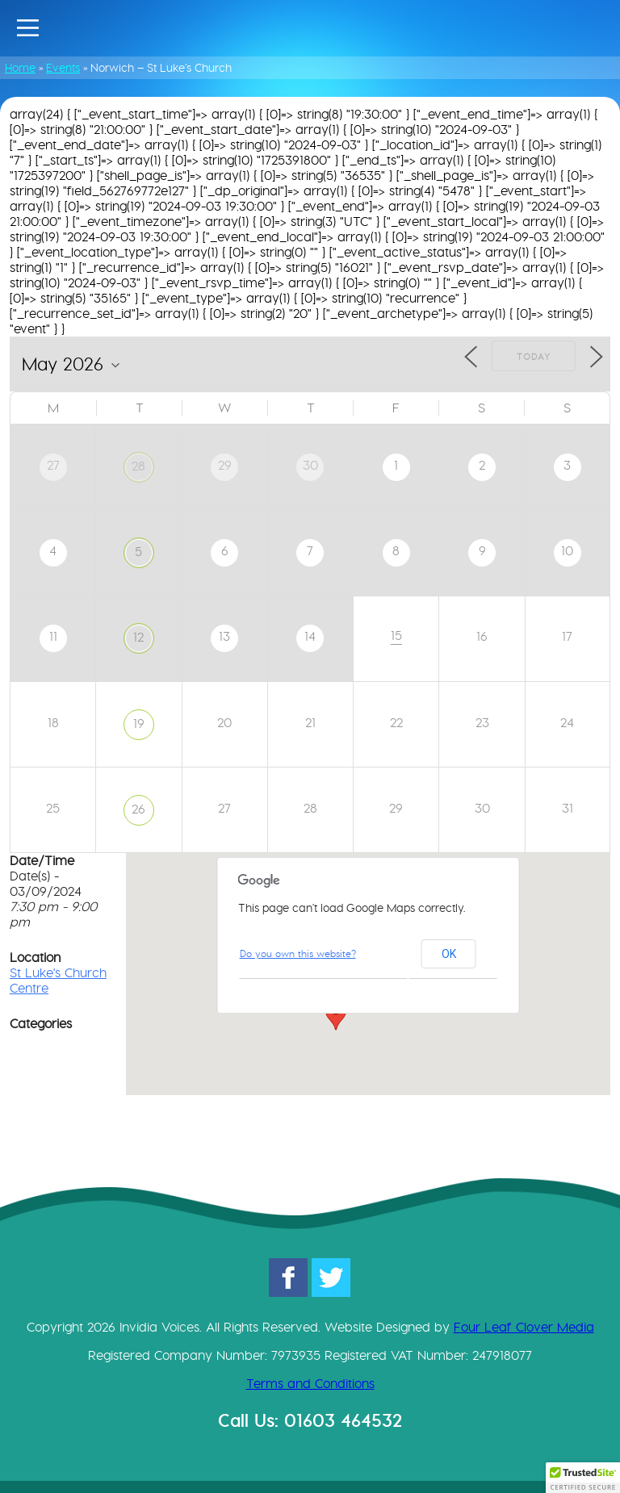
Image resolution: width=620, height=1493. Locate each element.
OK (449, 953)
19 (139, 723)
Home (20, 67)
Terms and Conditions (310, 1383)
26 (138, 809)
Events (63, 67)
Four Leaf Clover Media (524, 1327)
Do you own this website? (298, 953)
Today (534, 356)
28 (138, 466)
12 (138, 637)
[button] (335, 1015)
